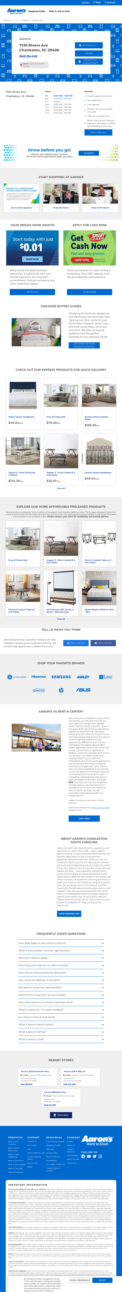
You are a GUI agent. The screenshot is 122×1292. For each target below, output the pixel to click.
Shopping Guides (36, 11)
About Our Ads (73, 1159)
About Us (71, 1145)
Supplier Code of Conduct (56, 1169)
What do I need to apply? (33, 958)
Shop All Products (100, 208)
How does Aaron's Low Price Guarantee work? (45, 1002)
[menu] (61, 8)
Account (110, 2)
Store (97, 2)
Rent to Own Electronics (17, 1149)
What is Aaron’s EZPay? (32, 1031)
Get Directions (91, 46)
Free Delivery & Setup (55, 1141)
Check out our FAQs (100, 808)
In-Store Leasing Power (36, 1158)
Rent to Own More (16, 1161)
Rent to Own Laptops (17, 1164)
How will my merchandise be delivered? (42, 972)
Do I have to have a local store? (36, 1017)
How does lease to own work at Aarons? (42, 943)
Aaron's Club (32, 1163)
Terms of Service (53, 1157)
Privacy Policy (52, 1153)
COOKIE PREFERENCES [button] (80, 1280)
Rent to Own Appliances (17, 1155)
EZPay (30, 1167)
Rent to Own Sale (15, 1168)
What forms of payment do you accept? (42, 994)
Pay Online (31, 1145)
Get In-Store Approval (21, 208)
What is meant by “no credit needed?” (41, 1009)
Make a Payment (98, 132)
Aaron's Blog (72, 1155)
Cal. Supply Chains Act (55, 1164)
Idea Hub (50, 1149)
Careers (85, 3)
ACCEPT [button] (102, 1280)
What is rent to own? (59, 11)
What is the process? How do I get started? (44, 950)
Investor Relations (74, 1150)
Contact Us (32, 1141)
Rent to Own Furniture (17, 1142)
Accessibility (51, 1160)
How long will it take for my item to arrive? (43, 965)
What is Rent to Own (36, 1153)
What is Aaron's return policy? (36, 1024)
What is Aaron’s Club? (31, 1039)
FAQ (29, 1149)
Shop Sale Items (61, 208)
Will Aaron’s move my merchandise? (40, 987)
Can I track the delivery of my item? (39, 980)
